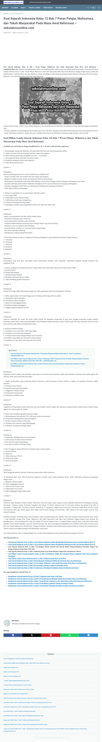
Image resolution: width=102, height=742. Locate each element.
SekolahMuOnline (53, 739)
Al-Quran (16, 7)
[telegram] (60, 714)
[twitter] (22, 714)
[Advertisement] (35, 56)
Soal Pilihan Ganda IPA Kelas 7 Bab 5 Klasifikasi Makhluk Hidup (86, 210)
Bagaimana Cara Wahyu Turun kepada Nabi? (86, 66)
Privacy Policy (54, 735)
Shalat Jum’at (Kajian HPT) (81, 33)
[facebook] (10, 714)
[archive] (80, 272)
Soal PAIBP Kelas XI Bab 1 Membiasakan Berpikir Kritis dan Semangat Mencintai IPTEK (85, 80)
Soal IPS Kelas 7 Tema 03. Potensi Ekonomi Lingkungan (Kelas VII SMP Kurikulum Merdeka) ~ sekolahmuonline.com (85, 260)
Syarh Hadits (49, 7)
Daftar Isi (45, 735)
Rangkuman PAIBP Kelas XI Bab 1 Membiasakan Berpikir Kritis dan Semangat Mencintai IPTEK (86, 89)
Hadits (24, 7)
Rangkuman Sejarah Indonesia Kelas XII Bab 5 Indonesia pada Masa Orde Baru (35, 646)
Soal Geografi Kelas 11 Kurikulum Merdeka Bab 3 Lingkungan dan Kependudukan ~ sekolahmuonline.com (84, 233)
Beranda (7, 7)
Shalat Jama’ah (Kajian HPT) (82, 37)
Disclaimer (63, 735)
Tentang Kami (36, 735)
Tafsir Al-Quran (36, 7)
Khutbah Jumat (62, 7)
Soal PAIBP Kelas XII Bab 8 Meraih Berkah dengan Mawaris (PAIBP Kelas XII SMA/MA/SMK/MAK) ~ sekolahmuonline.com (84, 173)
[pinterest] (35, 714)
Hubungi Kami (72, 735)
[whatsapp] (48, 714)
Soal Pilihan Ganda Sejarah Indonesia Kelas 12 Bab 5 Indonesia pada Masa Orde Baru (37, 619)
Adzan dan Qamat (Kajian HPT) (82, 41)
